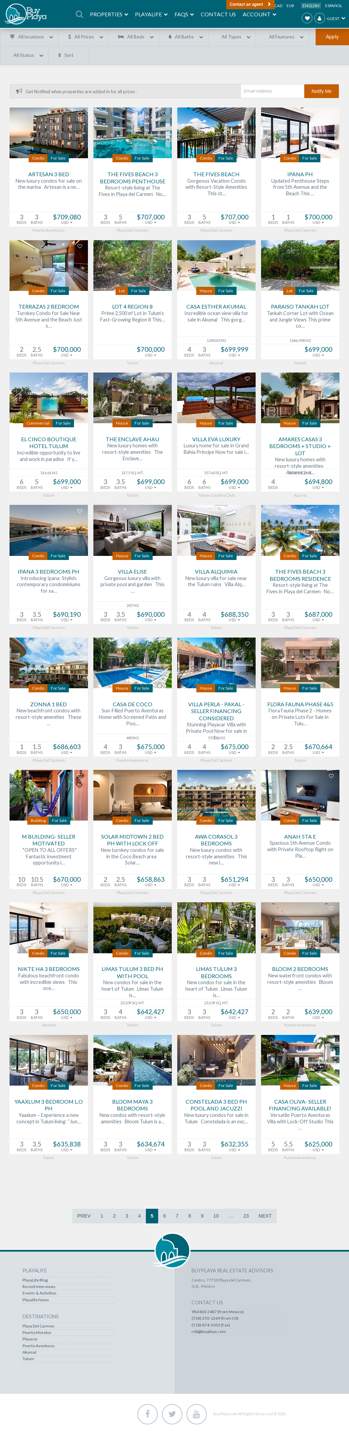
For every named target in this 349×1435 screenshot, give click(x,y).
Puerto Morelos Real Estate (49, 1328)
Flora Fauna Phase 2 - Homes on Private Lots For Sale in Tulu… (300, 718)
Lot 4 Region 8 (132, 307)
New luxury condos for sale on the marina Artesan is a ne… (49, 185)
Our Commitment (208, 1341)
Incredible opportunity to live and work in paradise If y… (48, 456)
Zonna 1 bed (48, 705)
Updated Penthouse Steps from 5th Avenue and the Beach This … (300, 188)
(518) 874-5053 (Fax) (278, 1333)
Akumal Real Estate (41, 1341)
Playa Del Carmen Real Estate (50, 1322)
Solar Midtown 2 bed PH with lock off (132, 840)
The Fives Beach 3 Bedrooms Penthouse (132, 178)
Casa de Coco (132, 705)
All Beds (136, 36)
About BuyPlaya (206, 1335)
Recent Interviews (108, 1289)
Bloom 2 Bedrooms (300, 970)
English (311, 5)
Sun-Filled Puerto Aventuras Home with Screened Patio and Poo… (132, 718)
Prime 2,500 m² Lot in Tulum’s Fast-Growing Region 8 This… (132, 317)
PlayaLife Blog (104, 1283)
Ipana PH (300, 174)
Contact (199, 1328)
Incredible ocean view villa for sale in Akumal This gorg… (216, 317)
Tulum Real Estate (40, 1348)
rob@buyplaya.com (276, 1340)
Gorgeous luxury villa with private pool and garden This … (133, 585)
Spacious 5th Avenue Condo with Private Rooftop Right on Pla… (300, 850)
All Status (23, 55)
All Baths (184, 36)
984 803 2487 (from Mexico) (285, 1320)
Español (333, 5)
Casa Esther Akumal (216, 307)
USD (253, 5)
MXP (266, 5)
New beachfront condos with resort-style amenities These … (48, 718)
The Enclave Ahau (132, 439)
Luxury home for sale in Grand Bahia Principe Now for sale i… (216, 450)
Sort (69, 55)
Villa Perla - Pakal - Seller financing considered (216, 712)
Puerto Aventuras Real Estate (50, 1335)
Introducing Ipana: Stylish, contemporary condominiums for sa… (48, 585)
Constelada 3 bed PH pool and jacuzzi (216, 1105)
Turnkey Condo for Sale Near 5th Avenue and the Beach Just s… (48, 320)
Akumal (99, 1355)
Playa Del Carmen (108, 1328)
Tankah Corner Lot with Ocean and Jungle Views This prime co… (300, 320)
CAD (278, 5)
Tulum (97, 1361)
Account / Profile (207, 1295)
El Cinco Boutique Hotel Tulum (48, 443)
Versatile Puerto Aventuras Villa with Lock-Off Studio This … (300, 1122)
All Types (231, 36)
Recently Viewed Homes (214, 1283)
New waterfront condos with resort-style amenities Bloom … (300, 982)
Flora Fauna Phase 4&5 (300, 705)
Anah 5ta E (300, 837)
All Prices (84, 36)
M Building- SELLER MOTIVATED (48, 840)
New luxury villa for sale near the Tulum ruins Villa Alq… (216, 582)
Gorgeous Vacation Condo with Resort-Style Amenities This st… (216, 188)
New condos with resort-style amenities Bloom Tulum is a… (132, 1119)
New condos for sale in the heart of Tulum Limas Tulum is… (132, 989)
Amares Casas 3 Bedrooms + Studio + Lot (300, 446)
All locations (31, 36)
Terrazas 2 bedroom (48, 307)
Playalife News (105, 1302)
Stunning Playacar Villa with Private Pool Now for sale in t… (216, 732)
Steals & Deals (37, 1289)
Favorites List (204, 1289)
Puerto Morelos (106, 1335)
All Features (281, 36)
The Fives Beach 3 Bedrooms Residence (300, 576)
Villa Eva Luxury (216, 439)
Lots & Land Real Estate (45, 1295)
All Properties (36, 1283)
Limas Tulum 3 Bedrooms (216, 973)
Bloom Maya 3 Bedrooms (132, 1105)
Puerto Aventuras (108, 1348)
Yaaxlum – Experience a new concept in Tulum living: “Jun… (48, 1119)
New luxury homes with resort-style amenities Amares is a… (300, 467)
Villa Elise (132, 572)
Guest (326, 18)
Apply (332, 36)
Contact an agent (218, 4)
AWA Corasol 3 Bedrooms (216, 840)
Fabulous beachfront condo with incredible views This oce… (48, 982)
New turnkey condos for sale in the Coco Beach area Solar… (132, 857)
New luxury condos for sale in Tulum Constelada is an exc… (216, 1119)
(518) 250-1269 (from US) (282, 1327)
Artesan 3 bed (48, 174)
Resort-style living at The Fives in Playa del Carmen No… (132, 192)
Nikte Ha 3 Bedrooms (49, 970)
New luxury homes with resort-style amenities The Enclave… (132, 453)
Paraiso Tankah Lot (300, 307)
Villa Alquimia (216, 572)
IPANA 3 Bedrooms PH (48, 572)
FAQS (197, 1322)
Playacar (99, 1341)
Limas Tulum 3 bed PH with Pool (132, 973)
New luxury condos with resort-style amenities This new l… (216, 857)
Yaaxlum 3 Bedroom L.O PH (48, 1105)
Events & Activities (109, 1295)
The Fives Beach (216, 174)
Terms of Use (204, 1348)
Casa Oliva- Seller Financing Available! (300, 1105)
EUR (290, 5)
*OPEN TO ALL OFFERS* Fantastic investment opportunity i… (48, 857)
